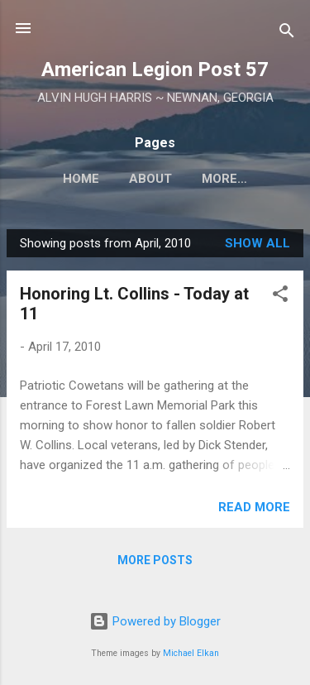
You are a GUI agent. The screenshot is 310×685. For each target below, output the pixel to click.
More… (224, 178)
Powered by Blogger (155, 621)
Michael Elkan (191, 653)
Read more (254, 507)
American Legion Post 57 (155, 69)
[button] (280, 296)
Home (81, 178)
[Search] (287, 33)
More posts (155, 560)
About (150, 178)
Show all (257, 243)
